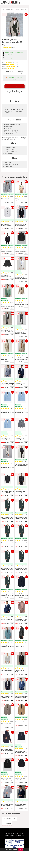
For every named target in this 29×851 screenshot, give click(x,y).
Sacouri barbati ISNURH (22, 9)
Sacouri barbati (7, 823)
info (12, 202)
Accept (21, 849)
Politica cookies (19, 835)
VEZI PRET (14, 86)
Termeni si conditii (11, 833)
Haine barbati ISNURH (8, 9)
